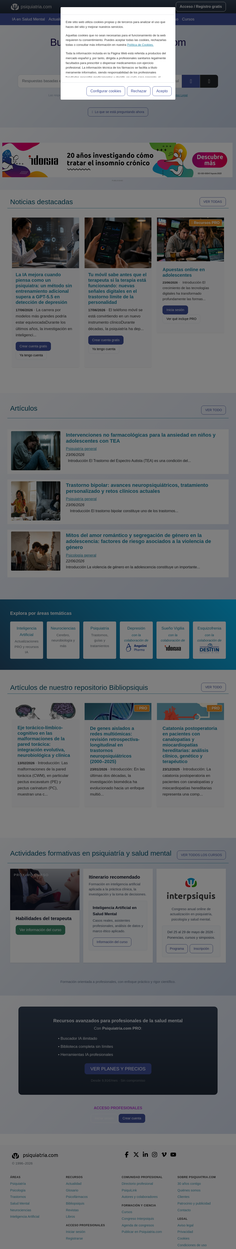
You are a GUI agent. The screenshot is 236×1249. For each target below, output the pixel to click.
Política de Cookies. (140, 44)
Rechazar (139, 91)
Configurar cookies (105, 91)
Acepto (162, 91)
